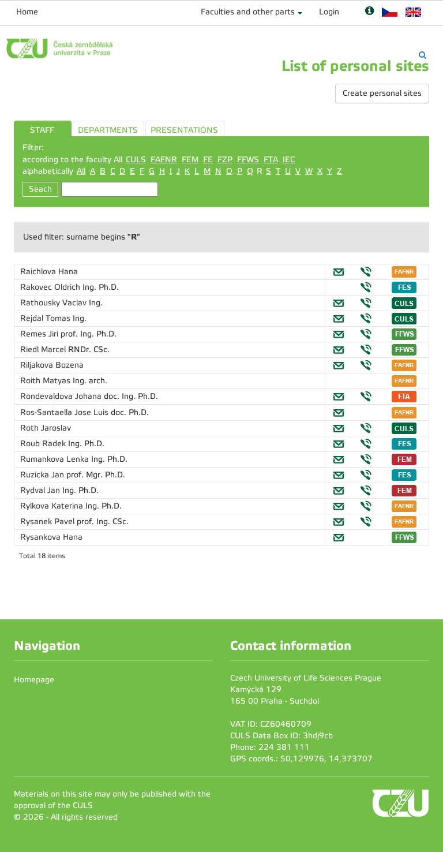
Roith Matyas (46, 380)
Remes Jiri (40, 334)
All (81, 171)
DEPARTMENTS (108, 130)
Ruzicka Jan (43, 474)
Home (27, 12)
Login (329, 12)
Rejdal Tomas (46, 318)
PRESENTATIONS (184, 130)
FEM (190, 159)
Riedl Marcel (44, 349)
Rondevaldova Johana (62, 396)
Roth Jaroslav (45, 428)
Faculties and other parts (248, 12)
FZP (224, 159)
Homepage (34, 679)
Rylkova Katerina (52, 506)
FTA (271, 159)
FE (208, 159)
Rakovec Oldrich (51, 287)
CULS (136, 159)
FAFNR (164, 159)
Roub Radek (44, 443)
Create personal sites (382, 93)
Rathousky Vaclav (54, 302)
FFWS (248, 159)
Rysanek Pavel (48, 521)
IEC (289, 159)
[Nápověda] (369, 12)
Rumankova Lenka (55, 459)
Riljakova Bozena (52, 365)
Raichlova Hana (49, 271)
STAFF (42, 130)
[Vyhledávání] (422, 55)
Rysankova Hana (51, 537)
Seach (40, 189)
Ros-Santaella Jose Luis (65, 412)
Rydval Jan (41, 490)
